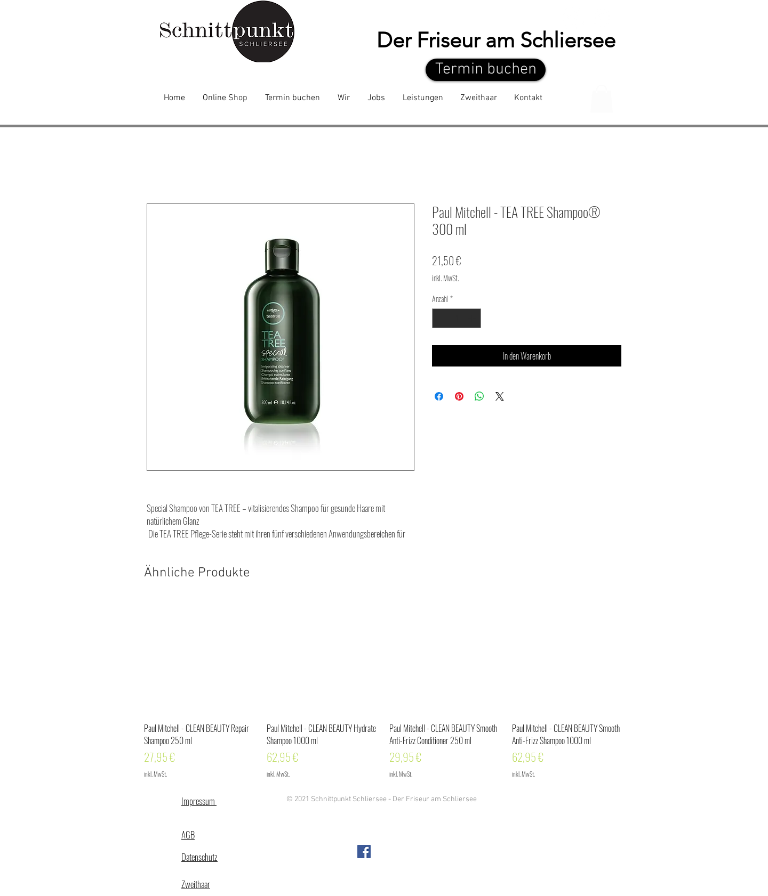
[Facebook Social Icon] (364, 851)
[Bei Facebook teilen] (439, 396)
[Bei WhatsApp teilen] (479, 396)
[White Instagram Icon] (602, 17)
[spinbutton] (456, 318)
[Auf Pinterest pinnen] (459, 396)
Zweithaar (195, 884)
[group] (384, 690)
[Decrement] (440, 318)
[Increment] (472, 318)
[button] (601, 99)
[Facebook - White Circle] (573, 17)
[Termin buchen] (486, 70)
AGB (188, 834)
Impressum (199, 801)
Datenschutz (199, 857)
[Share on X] (499, 396)
